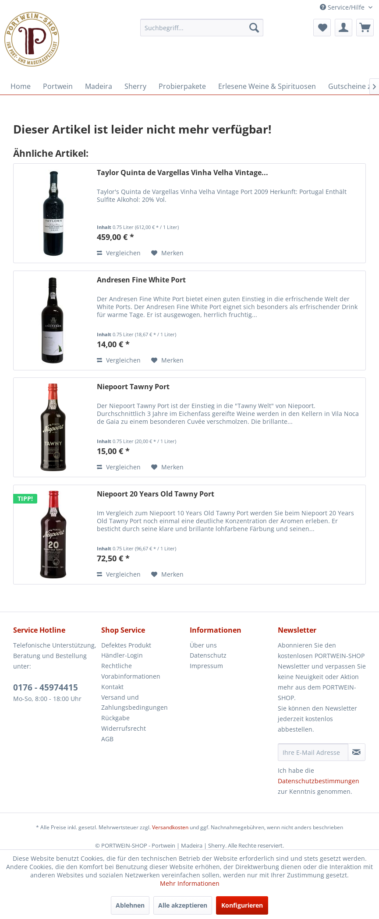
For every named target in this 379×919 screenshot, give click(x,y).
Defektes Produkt (126, 645)
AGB (107, 739)
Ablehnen (130, 905)
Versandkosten (170, 827)
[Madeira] (98, 86)
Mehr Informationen (190, 883)
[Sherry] (135, 86)
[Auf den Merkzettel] (167, 253)
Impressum (206, 666)
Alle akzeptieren (182, 905)
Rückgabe (115, 718)
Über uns (203, 645)
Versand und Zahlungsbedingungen (134, 702)
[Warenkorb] (365, 27)
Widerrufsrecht (123, 728)
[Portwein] (58, 86)
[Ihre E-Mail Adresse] (313, 752)
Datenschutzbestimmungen (318, 781)
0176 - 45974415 (45, 687)
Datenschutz (208, 655)
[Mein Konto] (343, 27)
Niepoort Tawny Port (133, 386)
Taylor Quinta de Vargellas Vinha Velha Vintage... (182, 172)
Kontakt (112, 687)
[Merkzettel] (322, 27)
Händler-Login (122, 655)
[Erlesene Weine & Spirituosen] (267, 86)
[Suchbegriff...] (201, 27)
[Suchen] (254, 27)
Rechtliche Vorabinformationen (130, 671)
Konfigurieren (242, 905)
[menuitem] (201, 27)
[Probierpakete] (182, 86)
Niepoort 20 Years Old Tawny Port (155, 494)
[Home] (20, 86)
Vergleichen (119, 253)
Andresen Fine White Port (141, 280)
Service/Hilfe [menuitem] (343, 7)
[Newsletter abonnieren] (356, 752)
